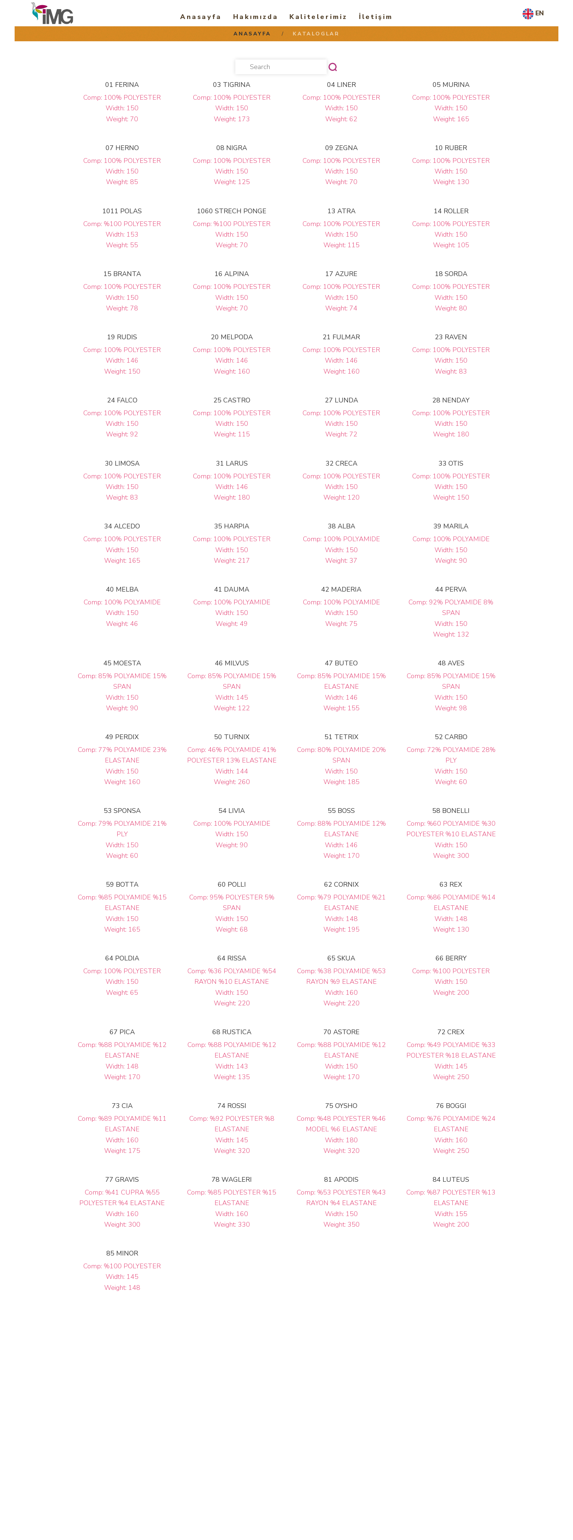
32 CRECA (341, 463)
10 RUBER (451, 148)
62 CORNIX (341, 884)
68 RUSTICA (231, 1032)
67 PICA (122, 1032)
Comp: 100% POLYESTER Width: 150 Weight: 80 (451, 297)
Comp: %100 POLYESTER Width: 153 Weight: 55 (122, 234)
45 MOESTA (122, 663)
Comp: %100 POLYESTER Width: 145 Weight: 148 (122, 1277)
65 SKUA (341, 958)
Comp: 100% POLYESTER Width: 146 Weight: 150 (122, 360)
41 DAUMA (231, 589)
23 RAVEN (451, 337)
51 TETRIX (341, 737)
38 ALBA (341, 526)
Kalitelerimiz (318, 16)
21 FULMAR (341, 337)
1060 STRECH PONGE (231, 211)
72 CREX (450, 1032)
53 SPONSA (122, 810)
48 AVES (451, 663)
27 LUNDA (341, 400)
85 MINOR (122, 1253)
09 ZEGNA (341, 148)
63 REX (451, 884)
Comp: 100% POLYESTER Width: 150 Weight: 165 (451, 108)
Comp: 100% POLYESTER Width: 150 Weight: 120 (341, 487)
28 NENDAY (451, 400)
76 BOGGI (451, 1105)
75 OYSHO (341, 1105)
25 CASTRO (231, 400)
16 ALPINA (232, 274)
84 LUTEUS (451, 1179)
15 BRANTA (122, 274)
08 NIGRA (231, 148)
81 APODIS (341, 1179)
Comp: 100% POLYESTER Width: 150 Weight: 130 (451, 171)
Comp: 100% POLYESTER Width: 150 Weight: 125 (231, 171)
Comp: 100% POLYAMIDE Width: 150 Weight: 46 (122, 613)
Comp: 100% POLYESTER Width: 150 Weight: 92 (122, 424)
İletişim (376, 16)
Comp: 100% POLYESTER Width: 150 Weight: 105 (451, 234)
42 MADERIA (341, 589)
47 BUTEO (341, 663)
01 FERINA (122, 84)
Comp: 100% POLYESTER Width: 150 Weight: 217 (231, 550)
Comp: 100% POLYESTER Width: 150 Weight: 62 (341, 108)
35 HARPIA (231, 526)
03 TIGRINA (231, 84)
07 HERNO (122, 148)
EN (539, 13)
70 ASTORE (341, 1032)
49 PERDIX (122, 737)
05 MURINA (451, 84)
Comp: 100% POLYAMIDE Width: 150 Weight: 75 (341, 613)
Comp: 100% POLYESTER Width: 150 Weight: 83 (451, 360)
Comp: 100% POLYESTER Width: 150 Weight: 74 (341, 297)
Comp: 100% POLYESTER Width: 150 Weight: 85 (122, 171)
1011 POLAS (122, 211)
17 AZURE (341, 274)
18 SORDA (451, 274)
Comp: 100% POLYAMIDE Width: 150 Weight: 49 (231, 613)
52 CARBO (451, 737)
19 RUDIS (122, 337)
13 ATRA (341, 211)
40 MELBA (122, 589)
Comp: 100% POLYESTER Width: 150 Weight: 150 (451, 487)
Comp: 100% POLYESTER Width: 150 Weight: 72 (341, 424)
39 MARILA (450, 526)
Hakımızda (255, 16)
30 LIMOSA (122, 463)
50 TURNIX (232, 737)
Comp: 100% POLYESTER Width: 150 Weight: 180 (451, 424)
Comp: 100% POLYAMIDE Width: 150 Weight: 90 (451, 550)
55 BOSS (341, 810)
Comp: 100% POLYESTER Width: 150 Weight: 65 (122, 982)
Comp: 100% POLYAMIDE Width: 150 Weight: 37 (341, 550)
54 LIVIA (232, 810)
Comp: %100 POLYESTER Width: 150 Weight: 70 (231, 234)
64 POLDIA (122, 958)
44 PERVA (451, 589)
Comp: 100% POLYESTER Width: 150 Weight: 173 (231, 108)
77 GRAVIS (122, 1179)
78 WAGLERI (232, 1179)
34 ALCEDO (122, 526)
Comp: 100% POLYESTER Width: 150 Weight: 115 (341, 234)
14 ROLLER (451, 211)
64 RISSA (231, 958)
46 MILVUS (232, 663)
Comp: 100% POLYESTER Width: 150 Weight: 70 (122, 108)
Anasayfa (201, 16)
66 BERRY (451, 958)
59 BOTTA (122, 884)
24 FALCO (122, 400)
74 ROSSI (231, 1105)
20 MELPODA (232, 337)
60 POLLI (232, 884)
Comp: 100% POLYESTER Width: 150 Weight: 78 (122, 297)
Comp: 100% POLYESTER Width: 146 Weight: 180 (231, 487)
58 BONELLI (451, 810)
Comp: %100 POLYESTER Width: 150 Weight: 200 (451, 982)
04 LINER (341, 84)
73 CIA (122, 1105)
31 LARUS (232, 463)
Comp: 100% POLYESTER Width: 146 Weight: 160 (231, 360)
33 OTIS (451, 463)
